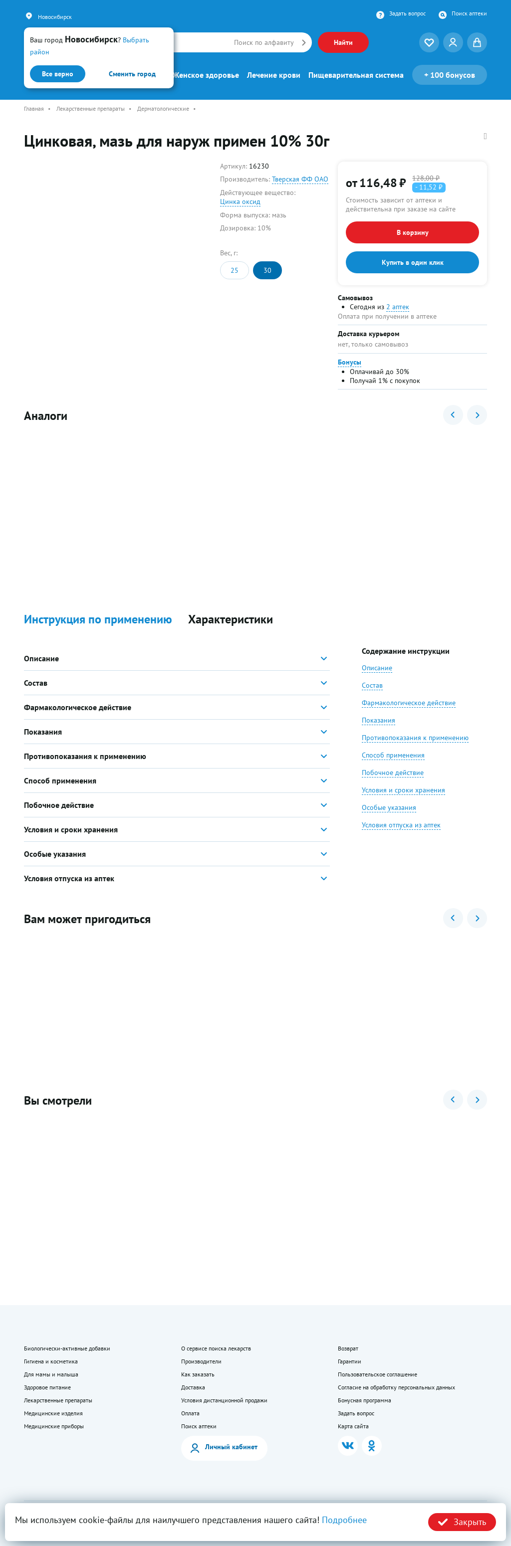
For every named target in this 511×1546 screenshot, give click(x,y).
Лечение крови (273, 74)
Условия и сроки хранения (403, 789)
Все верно (57, 73)
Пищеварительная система (356, 74)
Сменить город (132, 73)
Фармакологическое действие (409, 702)
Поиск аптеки (469, 13)
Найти (343, 42)
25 (235, 270)
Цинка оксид (240, 201)
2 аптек (397, 306)
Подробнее (344, 1520)
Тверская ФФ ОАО (300, 179)
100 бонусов (449, 75)
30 (267, 270)
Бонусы (349, 362)
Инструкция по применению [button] (98, 619)
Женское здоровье (206, 74)
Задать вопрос (407, 13)
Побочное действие (393, 772)
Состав (372, 685)
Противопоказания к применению (415, 737)
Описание (377, 667)
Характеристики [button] (230, 619)
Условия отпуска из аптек (401, 824)
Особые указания (389, 807)
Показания (378, 720)
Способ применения (393, 755)
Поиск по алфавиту (264, 42)
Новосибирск (55, 16)
